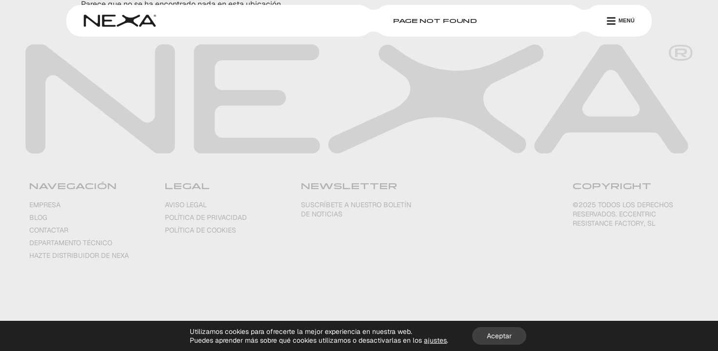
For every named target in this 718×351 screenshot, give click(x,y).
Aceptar (499, 336)
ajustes (435, 340)
